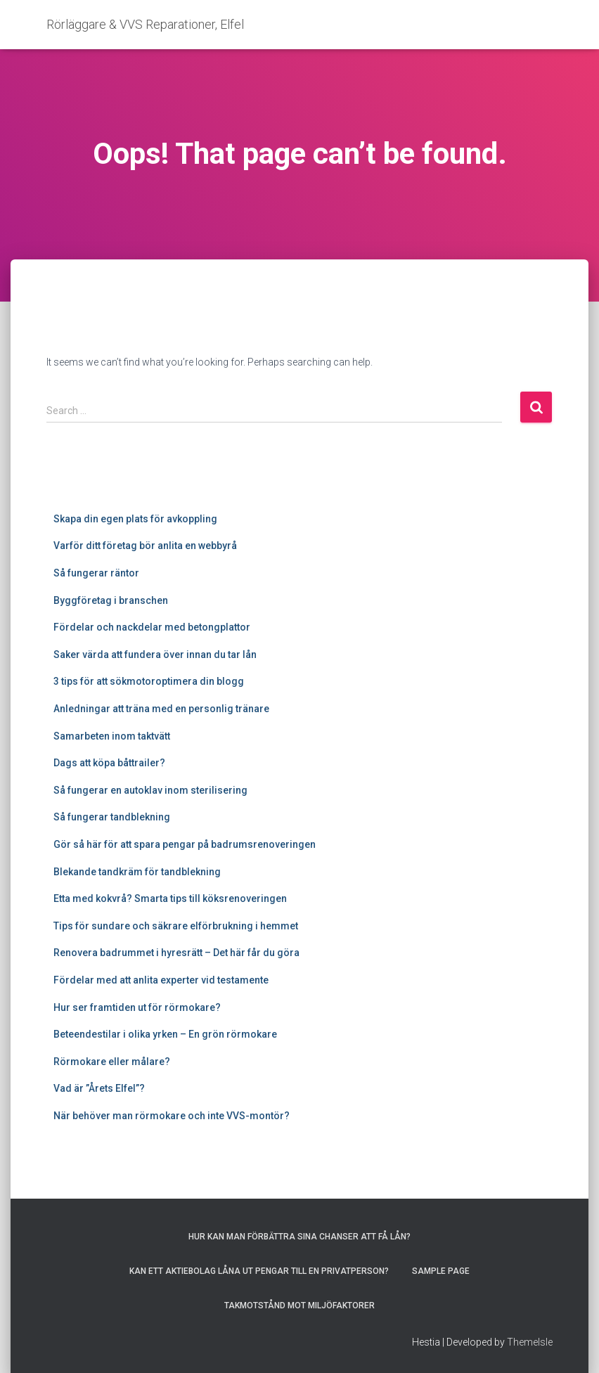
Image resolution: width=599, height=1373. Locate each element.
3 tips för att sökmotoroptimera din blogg (149, 681)
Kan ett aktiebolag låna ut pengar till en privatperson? (259, 1271)
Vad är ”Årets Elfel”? (99, 1088)
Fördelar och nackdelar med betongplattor (151, 627)
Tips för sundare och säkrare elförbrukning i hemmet (175, 926)
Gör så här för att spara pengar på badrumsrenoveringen (184, 844)
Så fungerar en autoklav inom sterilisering (150, 790)
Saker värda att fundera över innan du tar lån (155, 654)
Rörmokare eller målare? (111, 1061)
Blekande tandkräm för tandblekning (137, 871)
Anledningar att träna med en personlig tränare (161, 708)
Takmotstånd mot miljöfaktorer (299, 1305)
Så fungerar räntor (96, 573)
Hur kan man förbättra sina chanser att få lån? (299, 1237)
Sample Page (441, 1271)
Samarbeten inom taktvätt (111, 736)
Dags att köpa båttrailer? (109, 762)
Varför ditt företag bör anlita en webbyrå (145, 545)
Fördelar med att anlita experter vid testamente (161, 980)
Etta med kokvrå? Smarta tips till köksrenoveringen (170, 898)
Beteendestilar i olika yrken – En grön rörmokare (165, 1034)
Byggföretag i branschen (110, 600)
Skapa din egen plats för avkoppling (135, 518)
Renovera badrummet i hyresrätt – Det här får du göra (176, 952)
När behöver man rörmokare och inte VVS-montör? (171, 1115)
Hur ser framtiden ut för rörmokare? (137, 1007)
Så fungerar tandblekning (111, 817)
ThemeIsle (530, 1342)
